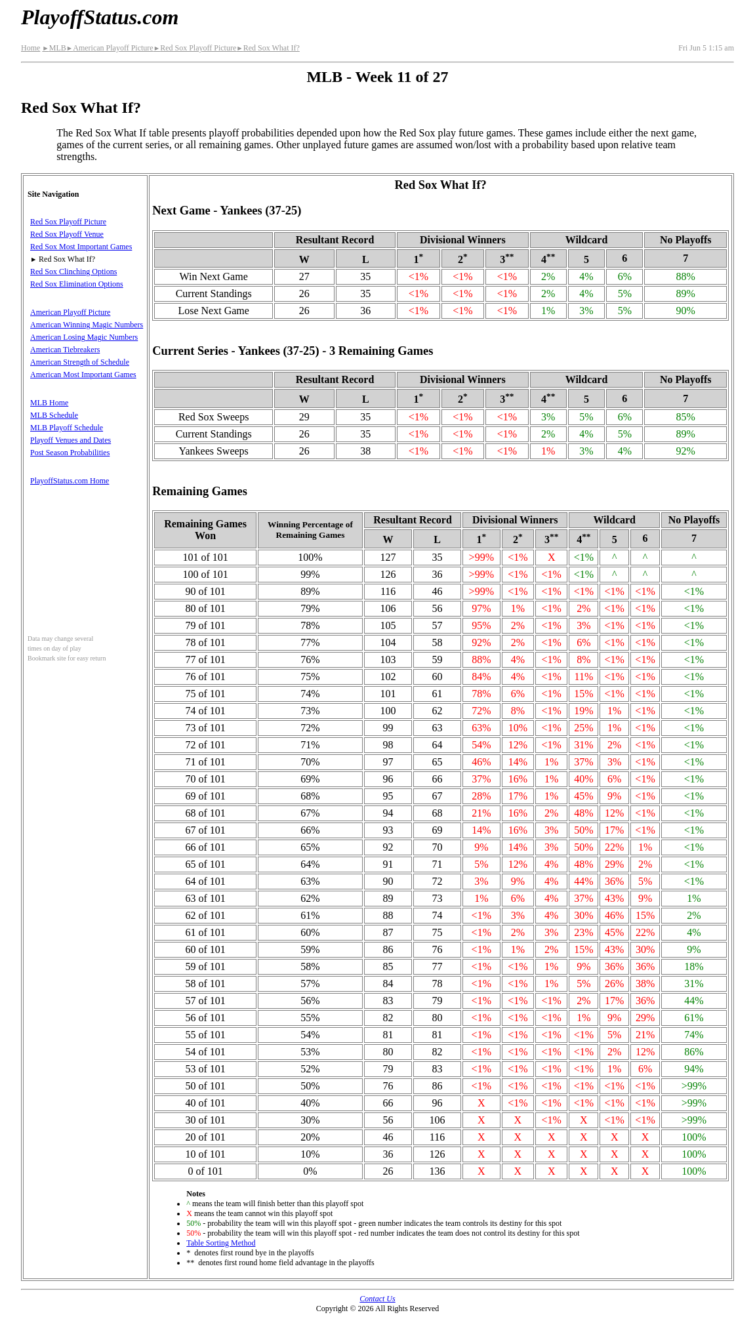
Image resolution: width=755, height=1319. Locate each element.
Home (30, 47)
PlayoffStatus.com (99, 17)
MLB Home (49, 402)
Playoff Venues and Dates (70, 440)
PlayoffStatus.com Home (69, 480)
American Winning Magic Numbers (86, 324)
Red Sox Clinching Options (73, 271)
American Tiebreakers (65, 349)
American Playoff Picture (109, 47)
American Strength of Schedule (79, 362)
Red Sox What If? (268, 47)
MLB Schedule (54, 415)
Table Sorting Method (220, 1243)
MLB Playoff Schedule (66, 427)
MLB (54, 47)
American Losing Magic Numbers (84, 337)
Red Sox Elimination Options (76, 284)
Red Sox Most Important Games (81, 246)
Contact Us (377, 1298)
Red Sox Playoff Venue (67, 234)
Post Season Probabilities (70, 452)
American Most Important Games (83, 374)
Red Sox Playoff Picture (195, 47)
